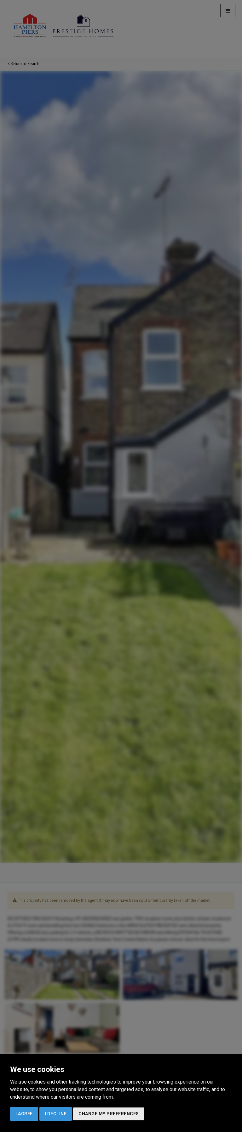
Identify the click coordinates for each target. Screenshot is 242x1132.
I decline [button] (56, 1113)
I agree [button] (24, 1113)
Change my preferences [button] (108, 1113)
